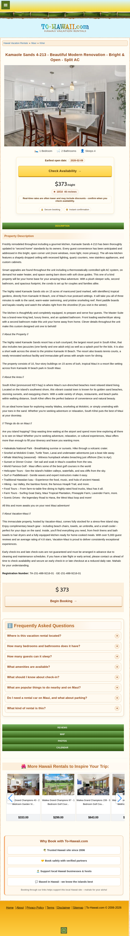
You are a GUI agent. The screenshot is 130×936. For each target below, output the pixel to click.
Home (10, 907)
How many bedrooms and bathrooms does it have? (43, 646)
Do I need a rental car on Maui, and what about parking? (47, 698)
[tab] (63, 226)
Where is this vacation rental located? (34, 635)
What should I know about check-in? (33, 677)
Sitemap (78, 907)
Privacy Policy (35, 907)
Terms (50, 907)
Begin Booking (61, 601)
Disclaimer (63, 907)
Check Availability (63, 171)
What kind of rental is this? (26, 708)
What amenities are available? (28, 666)
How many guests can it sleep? (29, 656)
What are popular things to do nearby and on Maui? (44, 687)
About (20, 907)
